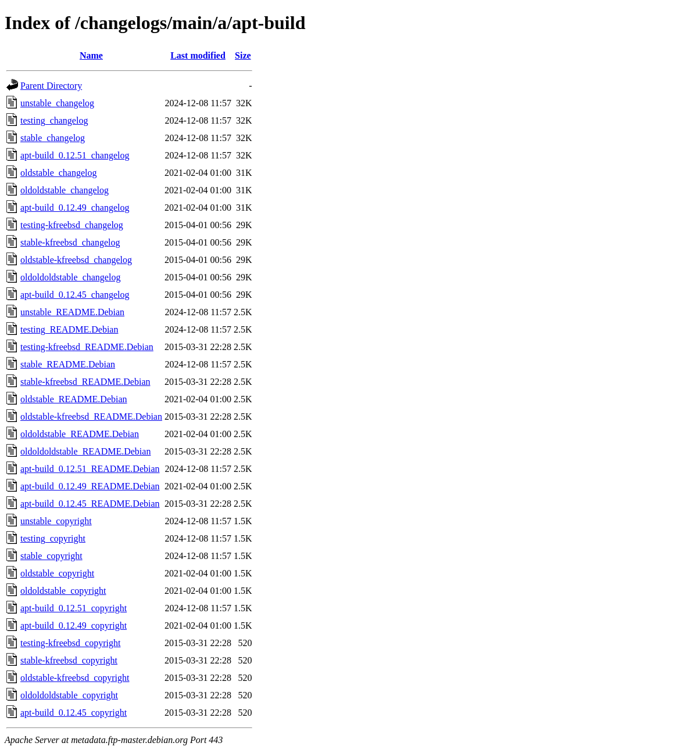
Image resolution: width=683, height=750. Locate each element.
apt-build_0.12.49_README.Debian (90, 486)
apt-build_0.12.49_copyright (73, 625)
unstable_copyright (56, 521)
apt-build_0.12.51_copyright (73, 608)
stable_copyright (51, 556)
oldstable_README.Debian (73, 399)
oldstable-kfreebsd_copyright (75, 678)
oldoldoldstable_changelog (70, 277)
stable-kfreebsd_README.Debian (85, 382)
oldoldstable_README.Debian (79, 434)
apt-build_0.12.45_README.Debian (90, 504)
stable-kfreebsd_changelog (70, 242)
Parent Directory (51, 86)
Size (243, 55)
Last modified (198, 55)
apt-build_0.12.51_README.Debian (90, 469)
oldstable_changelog (58, 173)
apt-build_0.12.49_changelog (75, 207)
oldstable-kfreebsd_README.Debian (91, 416)
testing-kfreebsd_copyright (70, 643)
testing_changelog (54, 120)
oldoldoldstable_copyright (69, 695)
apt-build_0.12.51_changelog (75, 155)
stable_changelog (52, 138)
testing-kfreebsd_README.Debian (86, 347)
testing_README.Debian (69, 329)
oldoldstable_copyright (63, 591)
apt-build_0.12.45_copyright (73, 712)
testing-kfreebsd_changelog (71, 225)
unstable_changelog (57, 103)
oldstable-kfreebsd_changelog (76, 260)
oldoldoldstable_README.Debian (85, 451)
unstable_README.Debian (72, 312)
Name (91, 55)
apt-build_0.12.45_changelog (75, 295)
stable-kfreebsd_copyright (68, 660)
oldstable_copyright (57, 573)
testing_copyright (52, 538)
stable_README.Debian (67, 364)
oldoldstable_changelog (64, 190)
